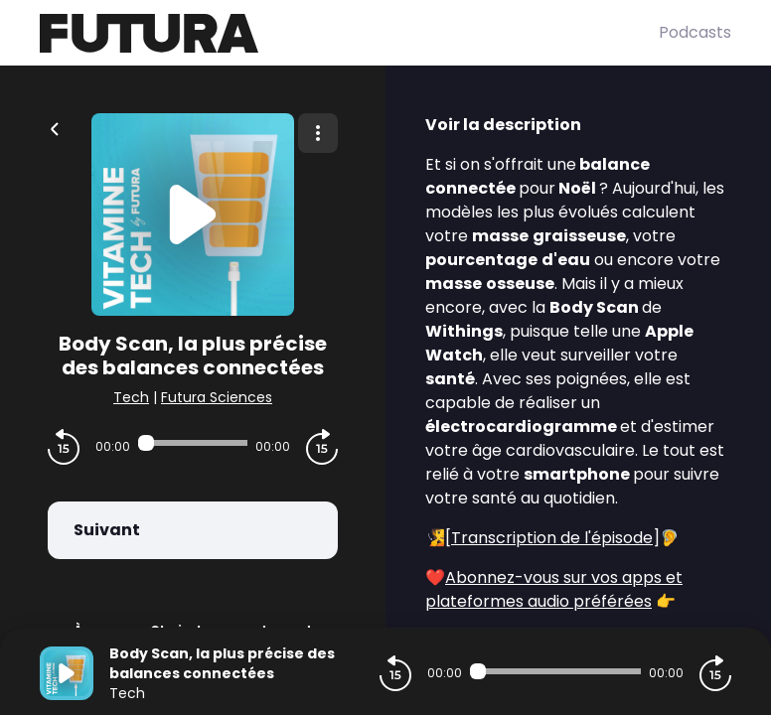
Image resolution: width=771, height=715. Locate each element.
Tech (131, 397)
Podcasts (695, 32)
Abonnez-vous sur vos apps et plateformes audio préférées (554, 589)
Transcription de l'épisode (552, 537)
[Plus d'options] (318, 133)
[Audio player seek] (192, 443)
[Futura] (349, 33)
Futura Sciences (216, 397)
